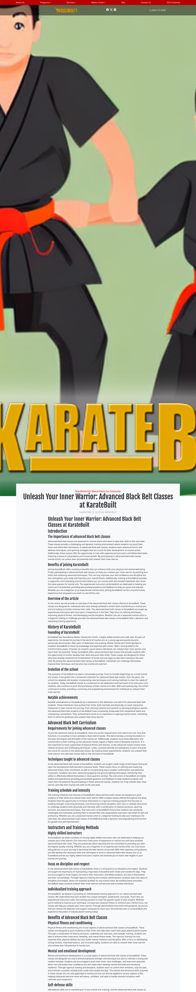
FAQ (123, 2)
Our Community (113, 491)
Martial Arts (85, 491)
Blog (77, 491)
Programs (44, 2)
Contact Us (146, 2)
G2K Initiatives (173, 2)
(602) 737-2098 (159, 10)
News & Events (98, 491)
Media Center (97, 2)
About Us (20, 2)
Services (70, 2)
